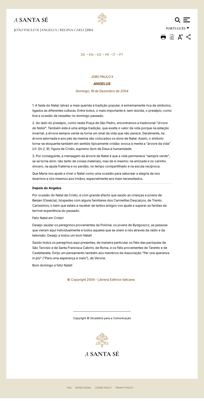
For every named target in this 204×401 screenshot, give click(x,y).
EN (91, 55)
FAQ (69, 387)
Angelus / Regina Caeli (63, 30)
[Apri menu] (186, 20)
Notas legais (83, 387)
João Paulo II (27, 30)
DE (83, 55)
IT (114, 55)
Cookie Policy (103, 387)
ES (99, 55)
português (175, 29)
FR (107, 55)
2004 (89, 30)
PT (121, 55)
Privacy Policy (124, 387)
